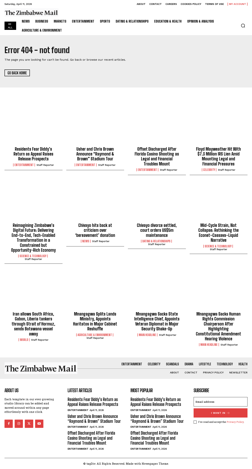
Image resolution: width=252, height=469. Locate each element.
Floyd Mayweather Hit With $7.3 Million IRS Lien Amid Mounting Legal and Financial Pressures (218, 156)
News (85, 241)
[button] (242, 25)
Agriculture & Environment (95, 334)
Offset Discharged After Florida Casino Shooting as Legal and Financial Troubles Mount (157, 156)
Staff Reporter (45, 165)
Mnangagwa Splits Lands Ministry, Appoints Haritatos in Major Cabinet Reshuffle (95, 321)
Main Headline (147, 334)
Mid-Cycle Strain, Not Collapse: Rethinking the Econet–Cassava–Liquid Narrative (218, 233)
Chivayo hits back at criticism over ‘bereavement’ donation (95, 230)
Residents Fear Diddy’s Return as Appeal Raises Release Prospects (33, 154)
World (24, 339)
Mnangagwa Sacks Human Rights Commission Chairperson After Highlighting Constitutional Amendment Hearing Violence (218, 326)
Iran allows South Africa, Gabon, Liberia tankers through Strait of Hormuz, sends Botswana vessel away (33, 323)
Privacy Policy (235, 422)
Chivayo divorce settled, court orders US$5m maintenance (157, 230)
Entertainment (24, 164)
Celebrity (209, 169)
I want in (220, 413)
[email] (221, 401)
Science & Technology (33, 256)
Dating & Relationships (156, 241)
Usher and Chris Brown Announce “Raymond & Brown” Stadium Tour (95, 154)
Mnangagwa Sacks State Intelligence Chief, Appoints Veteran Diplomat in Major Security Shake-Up (157, 321)
